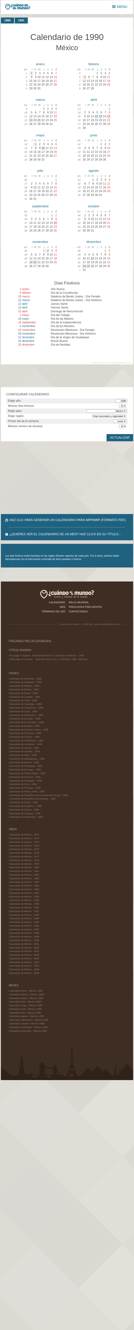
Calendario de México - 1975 (24, 849)
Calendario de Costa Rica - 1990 (26, 707)
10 (43, 148)
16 (55, 222)
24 (84, 266)
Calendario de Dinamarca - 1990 (26, 715)
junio (93, 135)
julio (40, 170)
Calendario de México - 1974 (24, 845)
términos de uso (53, 611)
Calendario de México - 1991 (24, 907)
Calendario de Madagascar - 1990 (27, 758)
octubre (93, 206)
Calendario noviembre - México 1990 (28, 1027)
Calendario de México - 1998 (24, 933)
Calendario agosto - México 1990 (26, 1016)
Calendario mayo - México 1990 (25, 1005)
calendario (57, 602)
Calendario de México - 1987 (24, 893)
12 (96, 116)
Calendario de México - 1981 (24, 871)
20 (35, 262)
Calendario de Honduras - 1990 (25, 744)
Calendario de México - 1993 (24, 915)
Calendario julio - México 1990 (25, 1012)
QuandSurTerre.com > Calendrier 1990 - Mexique (61, 659)
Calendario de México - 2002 (24, 947)
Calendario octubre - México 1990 (26, 1023)
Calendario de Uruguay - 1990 (25, 813)
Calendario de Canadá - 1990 (24, 697)
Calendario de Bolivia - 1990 (24, 689)
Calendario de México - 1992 (24, 911)
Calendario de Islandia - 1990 (24, 751)
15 (108, 116)
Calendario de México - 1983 (24, 878)
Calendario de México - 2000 (24, 940)
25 (88, 266)
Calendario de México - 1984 (24, 882)
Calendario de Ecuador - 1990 (24, 718)
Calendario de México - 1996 (24, 925)
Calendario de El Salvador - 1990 (26, 722)
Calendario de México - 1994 (24, 918)
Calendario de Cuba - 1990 (23, 711)
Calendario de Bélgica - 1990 (24, 686)
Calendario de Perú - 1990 (23, 784)
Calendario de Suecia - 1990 (24, 809)
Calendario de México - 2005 (24, 958)
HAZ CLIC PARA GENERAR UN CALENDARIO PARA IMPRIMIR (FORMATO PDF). (67, 520)
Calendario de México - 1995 (24, 922)
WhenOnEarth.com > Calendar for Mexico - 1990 (58, 655)
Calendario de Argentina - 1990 (25, 682)
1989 (7, 20)
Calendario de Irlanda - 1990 (24, 748)
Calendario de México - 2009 (24, 973)
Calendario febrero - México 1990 (26, 994)
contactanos (78, 611)
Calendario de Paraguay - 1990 (25, 780)
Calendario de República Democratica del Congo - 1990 (38, 795)
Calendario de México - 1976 (24, 853)
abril (93, 99)
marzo (40, 99)
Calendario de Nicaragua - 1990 (26, 766)
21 (39, 120)
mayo (40, 135)
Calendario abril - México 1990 (25, 1001)
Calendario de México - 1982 (24, 874)
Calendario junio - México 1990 (25, 1009)
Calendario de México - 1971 (24, 834)
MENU (119, 7)
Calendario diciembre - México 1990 (28, 1031)
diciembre (93, 242)
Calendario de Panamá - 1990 (24, 777)
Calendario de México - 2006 (24, 962)
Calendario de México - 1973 (24, 842)
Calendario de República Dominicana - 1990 (32, 798)
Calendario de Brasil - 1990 (23, 693)
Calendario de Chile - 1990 (23, 700)
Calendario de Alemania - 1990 (25, 678)
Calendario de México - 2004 (24, 955)
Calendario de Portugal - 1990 (24, 788)
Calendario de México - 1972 (24, 838)
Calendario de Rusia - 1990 (23, 802)
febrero (93, 64)
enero (40, 64)
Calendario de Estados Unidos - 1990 (28, 729)
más (62, 607)
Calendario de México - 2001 (24, 944)
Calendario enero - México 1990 (26, 990)
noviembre (40, 242)
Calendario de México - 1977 (24, 856)
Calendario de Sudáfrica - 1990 (25, 806)
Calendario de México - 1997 (24, 929)
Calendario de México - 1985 (24, 885)
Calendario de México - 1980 (24, 867)
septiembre (40, 206)
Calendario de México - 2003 (24, 951)
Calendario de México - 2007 (24, 965)
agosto (94, 170)
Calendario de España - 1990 (24, 726)
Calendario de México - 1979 (24, 864)
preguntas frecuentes (85, 607)
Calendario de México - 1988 (24, 896)
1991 (21, 20)
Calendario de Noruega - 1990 (25, 769)
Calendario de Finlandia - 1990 (25, 733)
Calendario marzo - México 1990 (26, 998)
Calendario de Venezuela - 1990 (26, 817)
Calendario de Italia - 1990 (23, 755)
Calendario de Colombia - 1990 (25, 704)
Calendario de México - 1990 (24, 762)
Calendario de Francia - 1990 (24, 737)
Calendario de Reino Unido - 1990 (27, 791)
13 (100, 116)
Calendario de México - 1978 (24, 860)
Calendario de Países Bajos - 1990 (27, 773)
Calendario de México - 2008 (24, 969)
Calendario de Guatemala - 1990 (26, 740)
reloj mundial (79, 602)
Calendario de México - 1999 (24, 936)
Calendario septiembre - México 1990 (28, 1020)
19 (31, 120)
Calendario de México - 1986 (24, 889)
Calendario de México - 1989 (24, 900)
